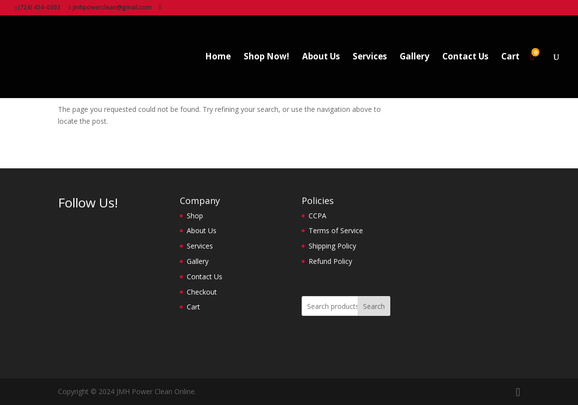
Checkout (202, 292)
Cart (510, 57)
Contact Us (465, 57)
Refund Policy (330, 261)
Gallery (414, 57)
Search (374, 306)
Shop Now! (266, 57)
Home (218, 57)
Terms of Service (336, 230)
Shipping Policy (332, 246)
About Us (321, 57)
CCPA (317, 215)
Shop (195, 215)
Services (370, 57)
